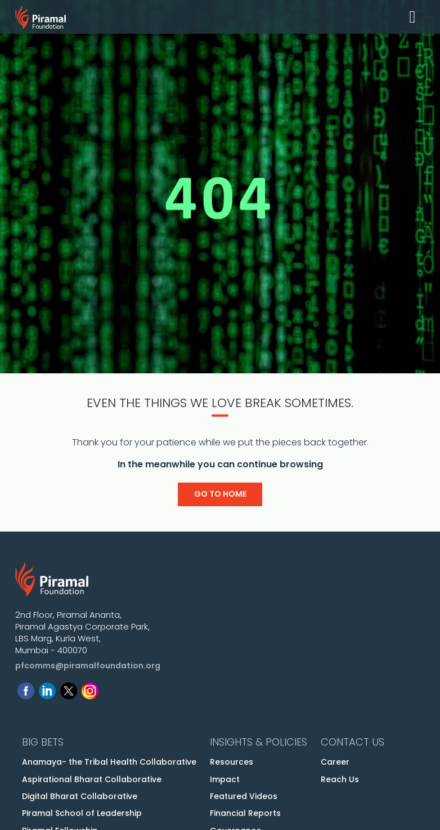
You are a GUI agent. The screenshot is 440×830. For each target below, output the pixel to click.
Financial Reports (245, 813)
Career (335, 761)
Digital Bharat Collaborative (79, 796)
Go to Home (220, 493)
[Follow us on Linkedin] (47, 688)
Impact (225, 779)
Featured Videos (243, 796)
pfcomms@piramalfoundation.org (87, 665)
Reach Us (340, 779)
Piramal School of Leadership (82, 813)
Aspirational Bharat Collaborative (91, 779)
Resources (231, 761)
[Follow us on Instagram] (90, 688)
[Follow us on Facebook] (25, 688)
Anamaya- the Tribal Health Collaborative (109, 761)
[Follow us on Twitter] (68, 688)
